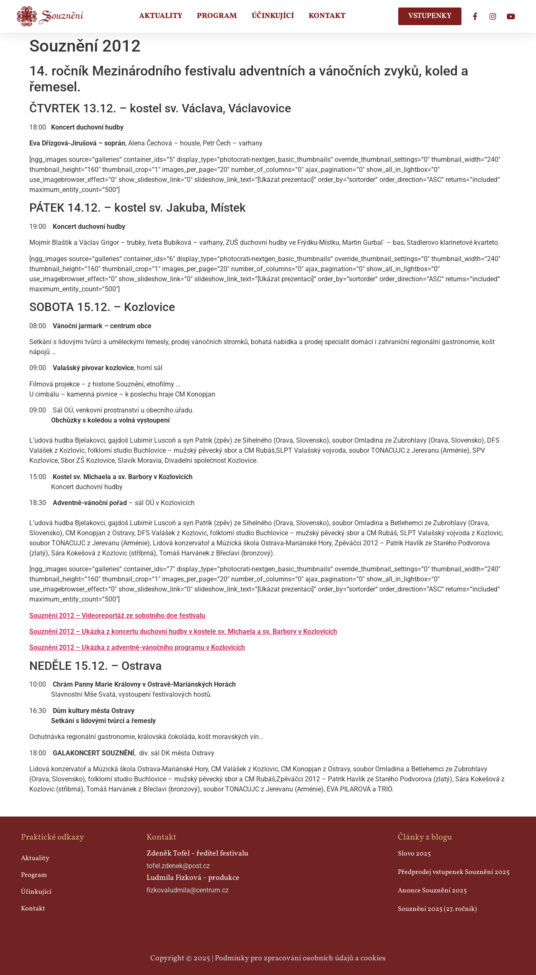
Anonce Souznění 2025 (432, 890)
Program (217, 16)
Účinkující (273, 16)
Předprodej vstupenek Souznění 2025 (454, 872)
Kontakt (327, 16)
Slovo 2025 (414, 853)
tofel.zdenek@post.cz (178, 866)
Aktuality (160, 16)
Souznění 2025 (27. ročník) (437, 909)
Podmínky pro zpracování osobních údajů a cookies (300, 958)
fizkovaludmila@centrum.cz (188, 890)
